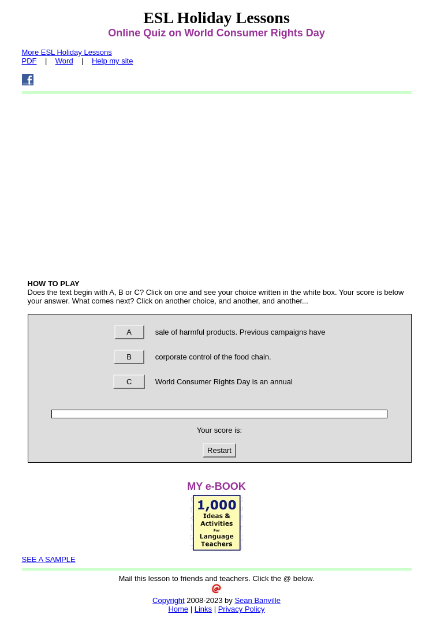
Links (203, 609)
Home (178, 609)
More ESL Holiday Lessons (67, 52)
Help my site (112, 61)
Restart (219, 450)
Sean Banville (257, 600)
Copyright (168, 600)
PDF (29, 61)
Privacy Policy (241, 609)
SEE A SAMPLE (49, 559)
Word (64, 61)
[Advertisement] (217, 184)
